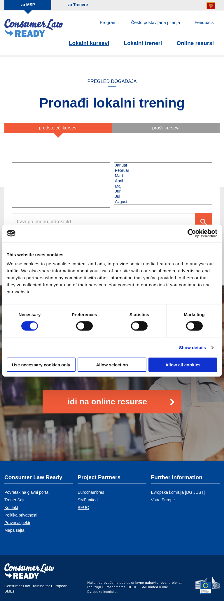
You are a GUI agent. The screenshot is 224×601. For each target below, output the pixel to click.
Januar (163, 165)
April (163, 181)
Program (108, 22)
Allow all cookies (183, 364)
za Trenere (78, 4)
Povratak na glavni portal (26, 492)
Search (203, 222)
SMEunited (87, 500)
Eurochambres (91, 492)
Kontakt (11, 507)
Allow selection (112, 364)
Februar (163, 170)
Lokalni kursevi (89, 43)
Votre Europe (163, 500)
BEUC (83, 507)
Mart (163, 176)
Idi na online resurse (107, 401)
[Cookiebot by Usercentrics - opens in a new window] (191, 233)
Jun (163, 191)
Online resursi (195, 43)
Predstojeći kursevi (58, 127)
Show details (192, 347)
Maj (163, 186)
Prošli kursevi (165, 127)
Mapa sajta (14, 530)
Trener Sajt (14, 500)
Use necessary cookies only (41, 364)
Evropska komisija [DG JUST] (178, 492)
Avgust (163, 202)
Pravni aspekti (17, 522)
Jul (163, 196)
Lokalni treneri (143, 43)
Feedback (204, 22)
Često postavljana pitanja (155, 22)
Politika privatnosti (20, 515)
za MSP (28, 4)
